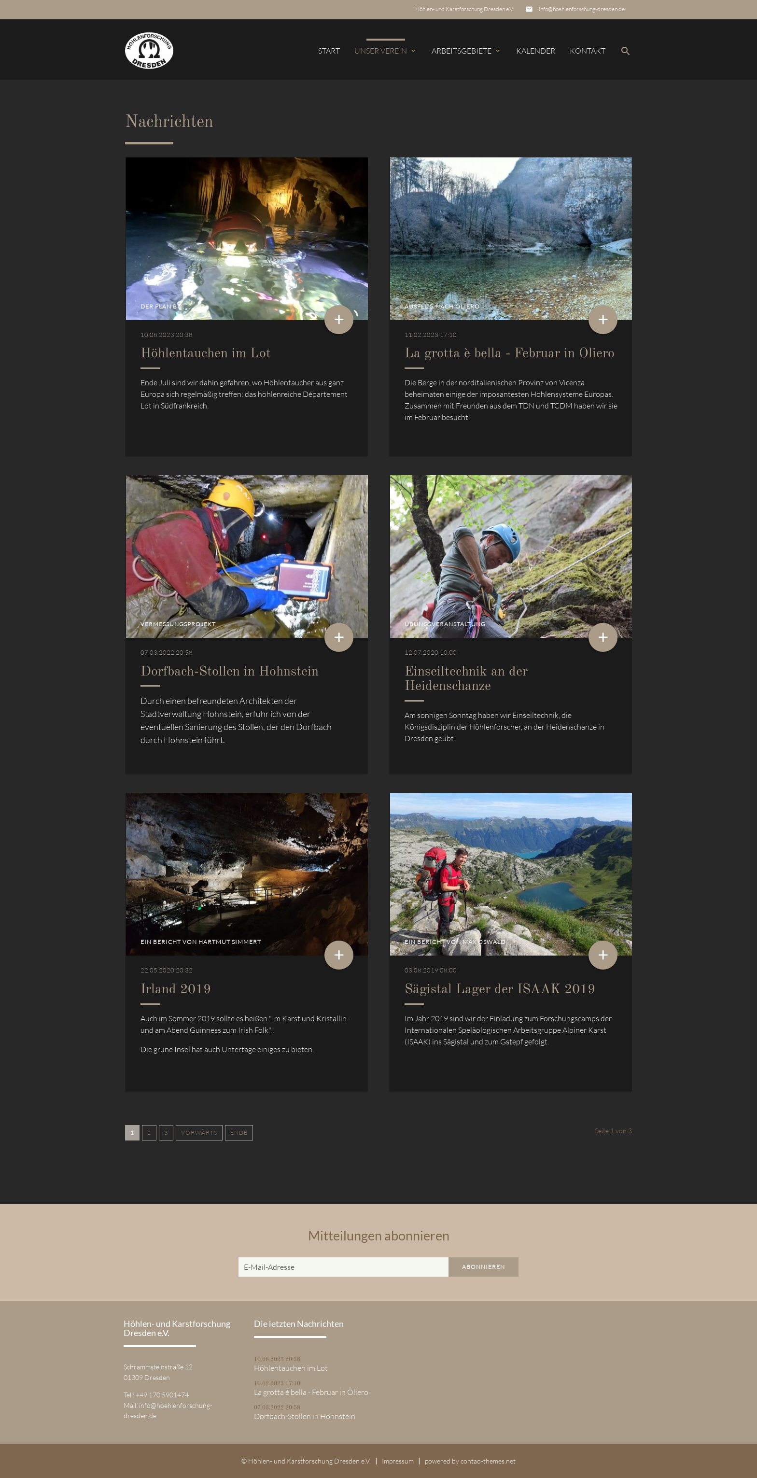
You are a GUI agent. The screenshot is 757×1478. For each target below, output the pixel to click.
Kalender (535, 51)
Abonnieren (483, 1266)
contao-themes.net (488, 1461)
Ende (239, 1132)
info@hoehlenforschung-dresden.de (582, 9)
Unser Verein (385, 51)
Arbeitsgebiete (467, 51)
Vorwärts (199, 1132)
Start (329, 51)
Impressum (398, 1461)
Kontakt (587, 51)
